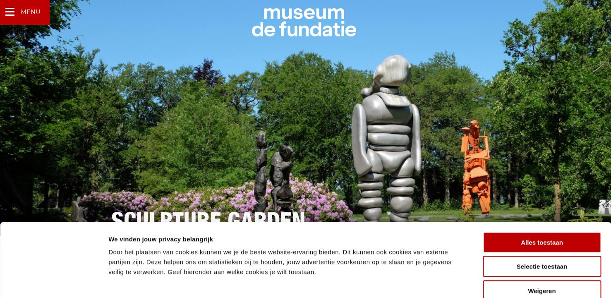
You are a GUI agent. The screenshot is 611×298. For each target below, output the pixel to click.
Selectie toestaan (542, 221)
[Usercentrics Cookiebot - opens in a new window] (53, 282)
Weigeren (542, 245)
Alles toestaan (542, 196)
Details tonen (447, 281)
